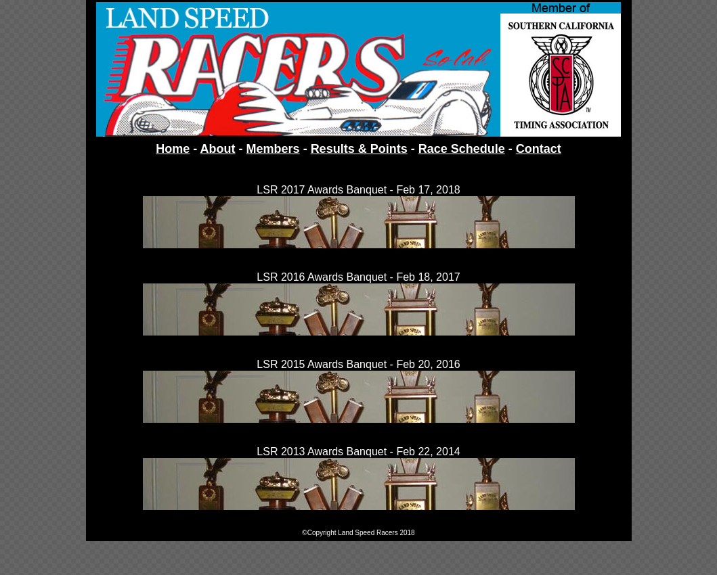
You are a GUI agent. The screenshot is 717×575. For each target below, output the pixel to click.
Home (173, 149)
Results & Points (359, 149)
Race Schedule (461, 149)
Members (273, 149)
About (218, 149)
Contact (538, 149)
